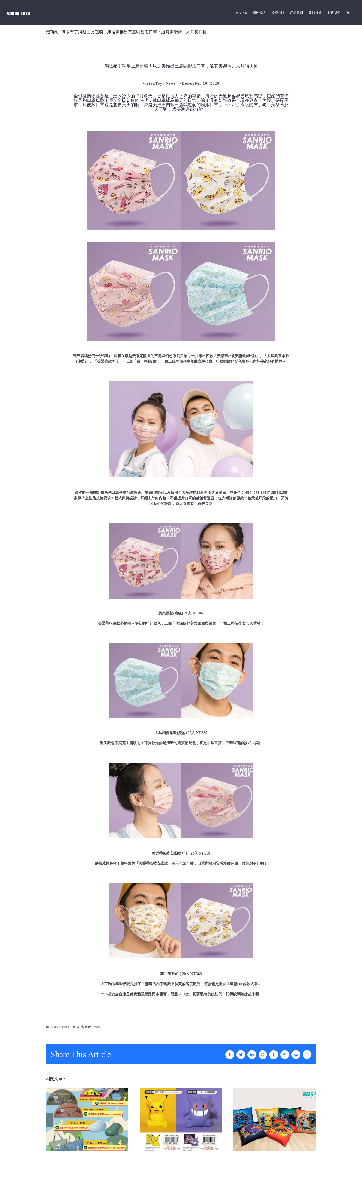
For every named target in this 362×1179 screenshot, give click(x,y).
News (97, 1026)
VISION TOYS (59, 1026)
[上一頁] (49, 1120)
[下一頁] (312, 1120)
